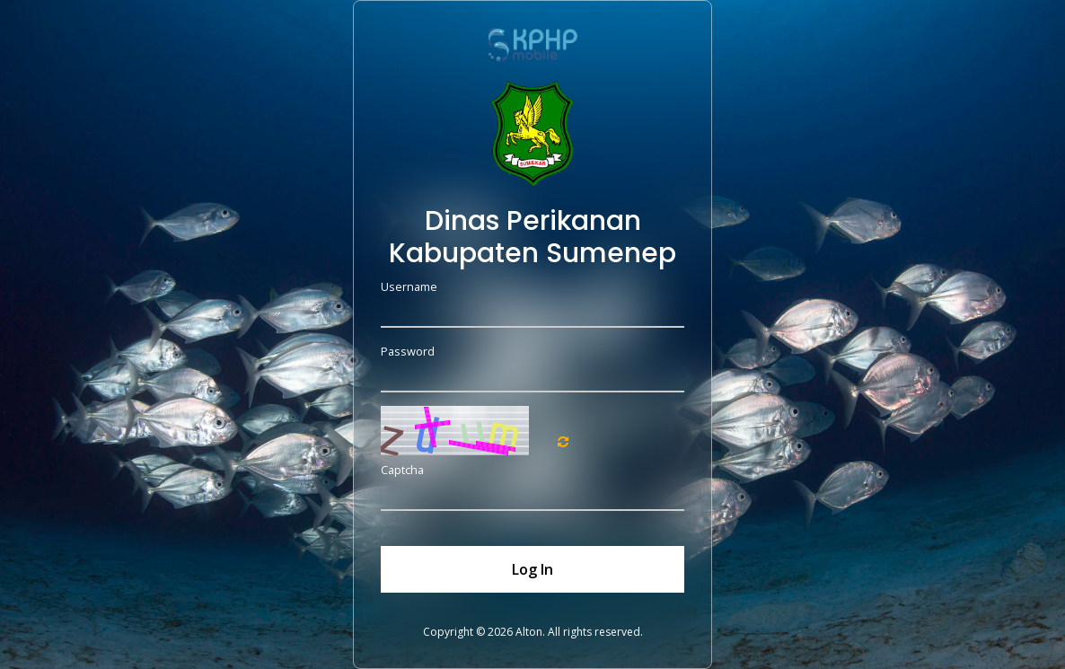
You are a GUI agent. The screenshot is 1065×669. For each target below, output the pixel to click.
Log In (532, 569)
